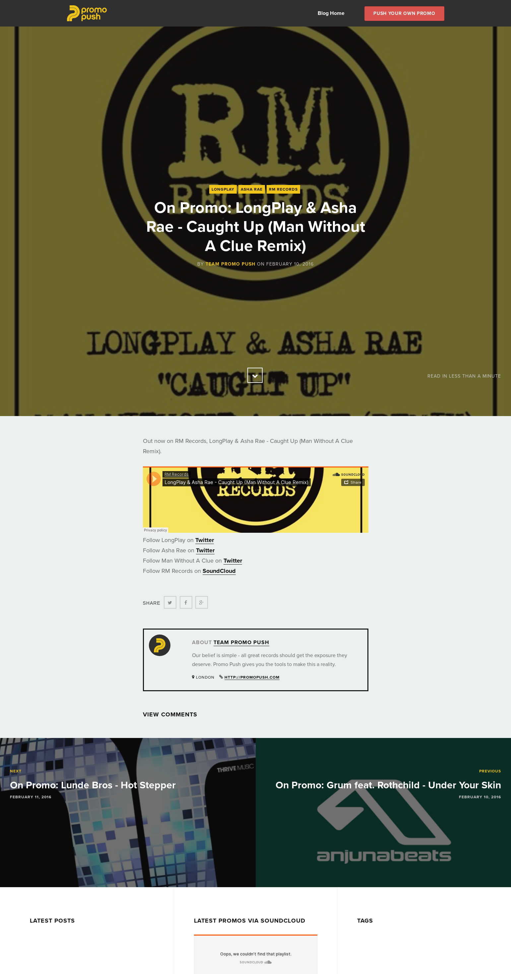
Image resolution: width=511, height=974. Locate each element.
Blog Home (331, 13)
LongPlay (223, 189)
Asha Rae (252, 189)
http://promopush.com (252, 677)
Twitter (204, 540)
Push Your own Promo (404, 13)
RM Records (283, 189)
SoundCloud (219, 571)
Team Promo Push (230, 264)
